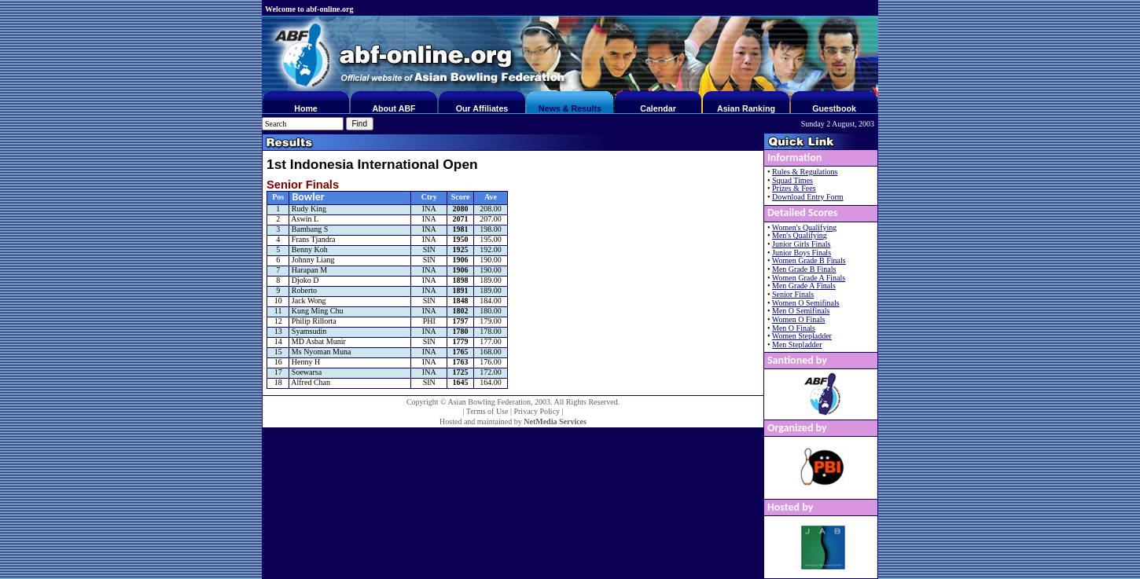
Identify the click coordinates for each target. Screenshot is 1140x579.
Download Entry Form (808, 196)
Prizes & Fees (794, 188)
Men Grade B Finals (804, 269)
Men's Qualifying (799, 235)
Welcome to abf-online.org (309, 9)
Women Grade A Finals (808, 277)
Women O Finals (799, 319)
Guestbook (834, 108)
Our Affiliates (482, 108)
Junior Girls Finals (801, 244)
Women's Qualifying (804, 227)
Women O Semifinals (806, 303)
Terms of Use (487, 411)
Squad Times (792, 180)
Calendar (658, 108)
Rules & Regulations (804, 171)
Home (306, 108)
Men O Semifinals (800, 310)
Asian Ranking (746, 108)
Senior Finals (793, 294)
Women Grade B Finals (809, 260)
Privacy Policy (536, 411)
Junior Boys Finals (801, 252)
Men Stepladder (797, 344)
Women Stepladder (802, 336)
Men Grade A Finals (804, 285)
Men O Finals (793, 328)
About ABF (393, 108)
